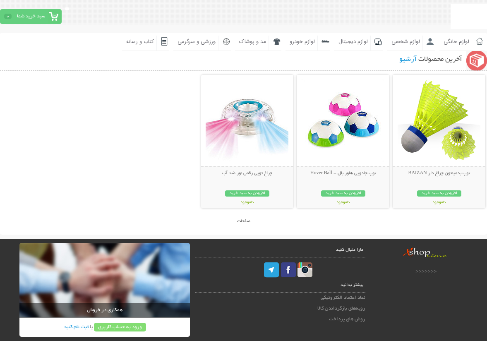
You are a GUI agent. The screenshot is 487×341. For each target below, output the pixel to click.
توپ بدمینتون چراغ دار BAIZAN (439, 173)
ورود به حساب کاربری (120, 327)
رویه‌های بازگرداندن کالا (341, 308)
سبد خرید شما (31, 16)
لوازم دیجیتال (353, 41)
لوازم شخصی (405, 41)
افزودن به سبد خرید (439, 193)
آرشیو (408, 59)
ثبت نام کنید (76, 327)
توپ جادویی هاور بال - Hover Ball (343, 173)
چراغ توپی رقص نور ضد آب (247, 173)
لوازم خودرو (302, 41)
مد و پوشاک (252, 41)
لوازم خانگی (456, 41)
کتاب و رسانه (140, 41)
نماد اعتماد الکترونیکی (343, 297)
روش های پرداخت (347, 319)
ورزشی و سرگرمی (197, 41)
